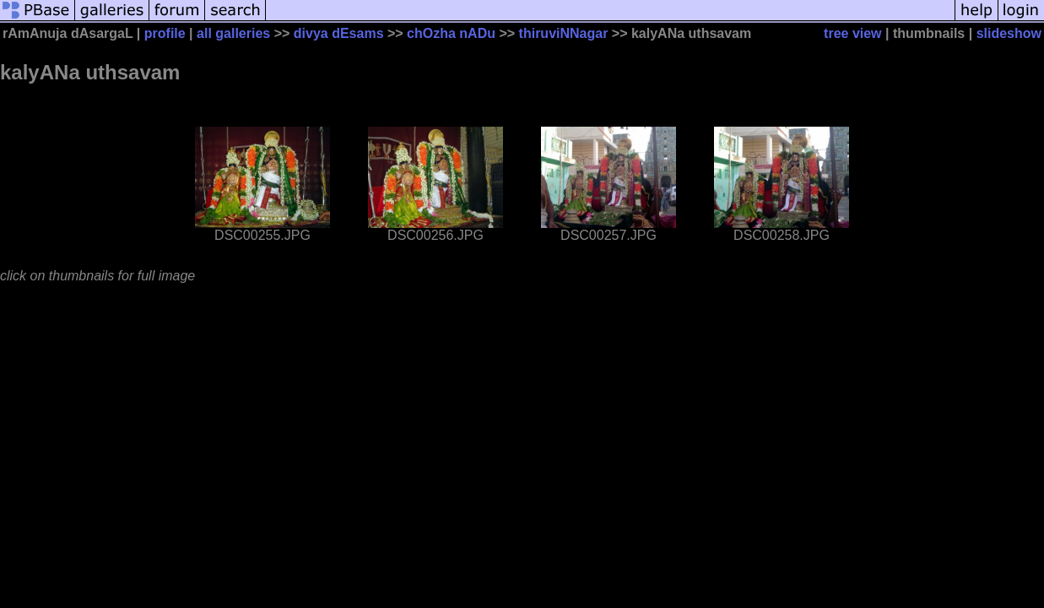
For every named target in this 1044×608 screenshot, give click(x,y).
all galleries (233, 33)
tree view (852, 33)
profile (165, 33)
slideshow (1008, 33)
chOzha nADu (451, 33)
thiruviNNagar (564, 33)
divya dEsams (339, 33)
